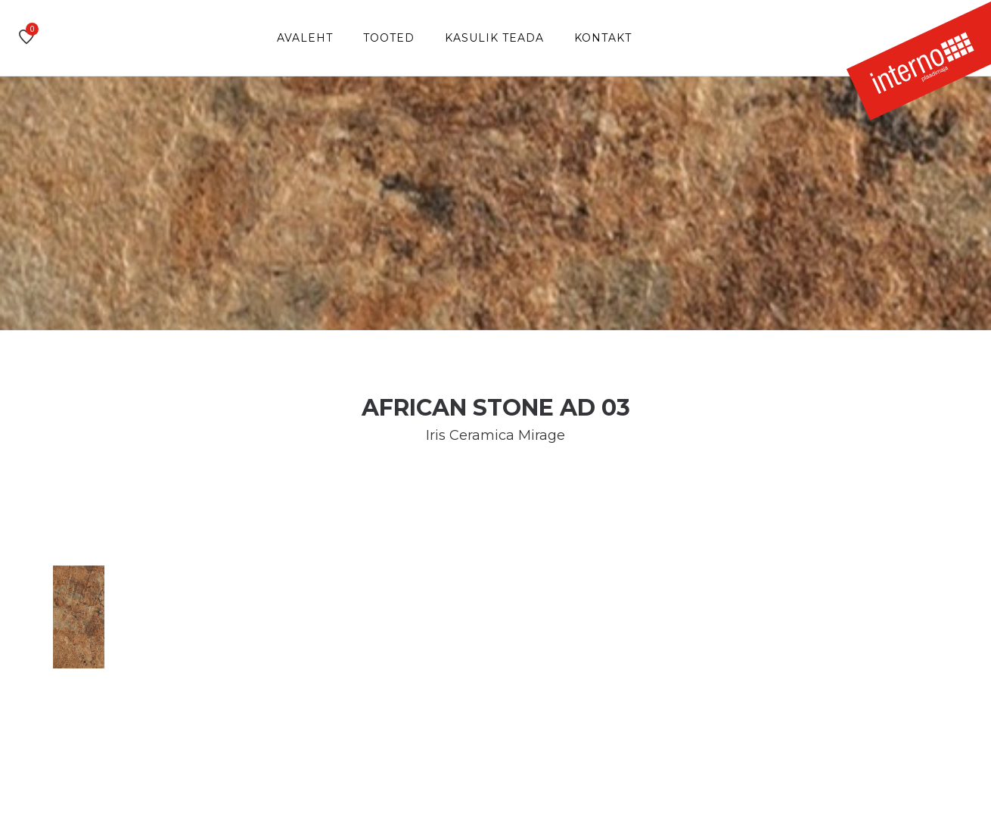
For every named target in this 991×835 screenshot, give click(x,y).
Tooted (389, 38)
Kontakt (603, 38)
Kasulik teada (494, 38)
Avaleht (305, 38)
